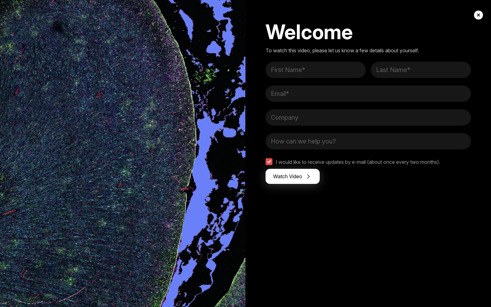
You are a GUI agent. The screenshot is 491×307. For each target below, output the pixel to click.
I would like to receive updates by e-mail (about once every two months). (358, 162)
